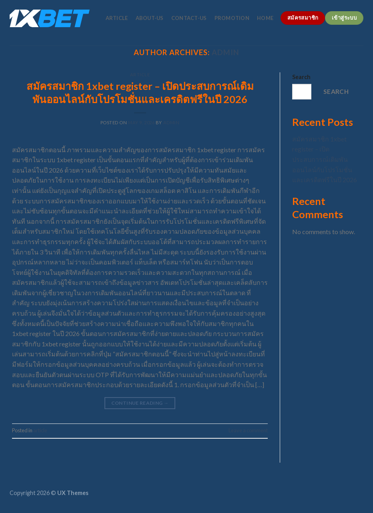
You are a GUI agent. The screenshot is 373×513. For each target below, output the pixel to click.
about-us (150, 18)
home (265, 18)
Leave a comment (248, 430)
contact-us (189, 18)
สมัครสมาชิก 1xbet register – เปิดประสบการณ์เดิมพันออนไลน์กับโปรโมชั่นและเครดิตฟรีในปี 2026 (324, 159)
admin (171, 122)
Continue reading (140, 403)
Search (301, 77)
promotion (232, 18)
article (117, 18)
